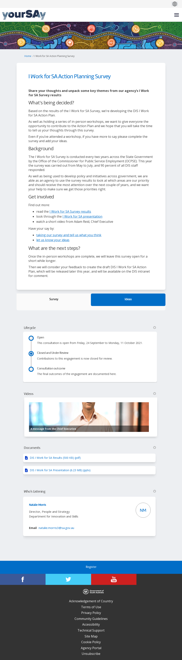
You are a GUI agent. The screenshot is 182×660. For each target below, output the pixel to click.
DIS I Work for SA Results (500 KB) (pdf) (55, 458)
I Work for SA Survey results (70, 211)
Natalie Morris (37, 505)
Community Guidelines (91, 619)
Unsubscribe (91, 654)
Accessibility (91, 624)
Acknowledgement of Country (91, 601)
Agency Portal (91, 648)
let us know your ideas (52, 240)
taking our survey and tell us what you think (68, 235)
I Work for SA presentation (82, 216)
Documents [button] (90, 448)
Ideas (128, 299)
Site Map (91, 636)
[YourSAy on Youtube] (114, 579)
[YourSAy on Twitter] (68, 579)
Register (91, 567)
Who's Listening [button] (90, 491)
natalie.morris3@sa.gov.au (56, 528)
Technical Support (91, 630)
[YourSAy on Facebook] (23, 579)
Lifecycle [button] (90, 328)
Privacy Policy (91, 613)
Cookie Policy (91, 642)
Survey (53, 299)
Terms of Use (91, 607)
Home (27, 56)
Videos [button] (90, 394)
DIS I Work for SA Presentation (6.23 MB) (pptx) (60, 470)
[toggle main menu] (176, 14)
